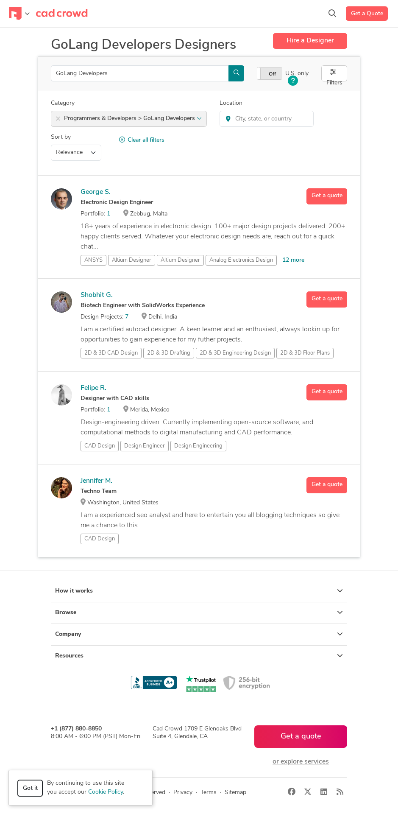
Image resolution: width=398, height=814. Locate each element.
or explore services (301, 761)
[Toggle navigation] (19, 13)
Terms (208, 792)
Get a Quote (367, 14)
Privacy (182, 792)
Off (272, 74)
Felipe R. (93, 388)
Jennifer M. (96, 481)
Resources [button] (199, 655)
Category (63, 103)
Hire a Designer (310, 40)
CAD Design (99, 446)
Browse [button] (199, 612)
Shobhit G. (97, 295)
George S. (96, 192)
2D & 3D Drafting (168, 353)
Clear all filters (141, 140)
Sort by (61, 137)
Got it (30, 788)
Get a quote (327, 196)
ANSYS (93, 260)
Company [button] (199, 634)
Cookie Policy (105, 792)
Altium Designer (180, 260)
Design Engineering (198, 446)
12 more (293, 260)
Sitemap (235, 792)
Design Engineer (144, 446)
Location (231, 103)
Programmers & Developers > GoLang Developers (133, 118)
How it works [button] (199, 590)
